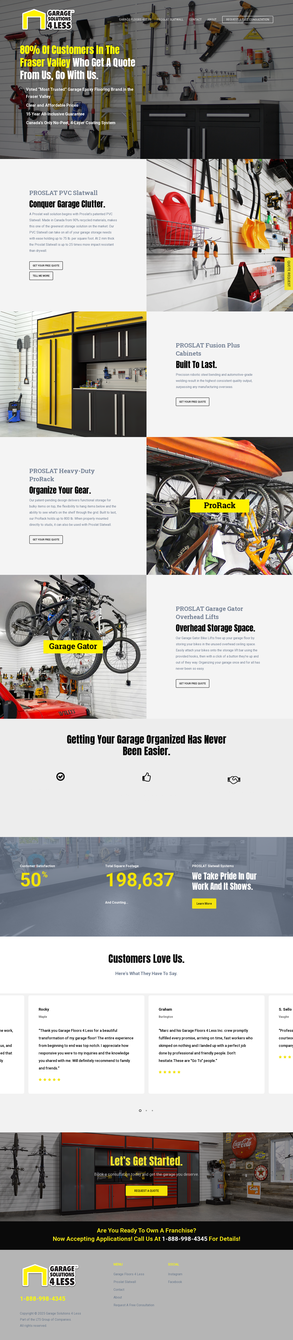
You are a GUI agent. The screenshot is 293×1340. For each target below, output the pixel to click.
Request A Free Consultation (134, 1305)
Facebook (175, 1282)
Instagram (175, 1274)
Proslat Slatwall (125, 1282)
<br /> (211, 96)
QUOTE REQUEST (289, 274)
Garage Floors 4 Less (129, 1274)
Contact (119, 1290)
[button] (146, 1191)
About (118, 1297)
